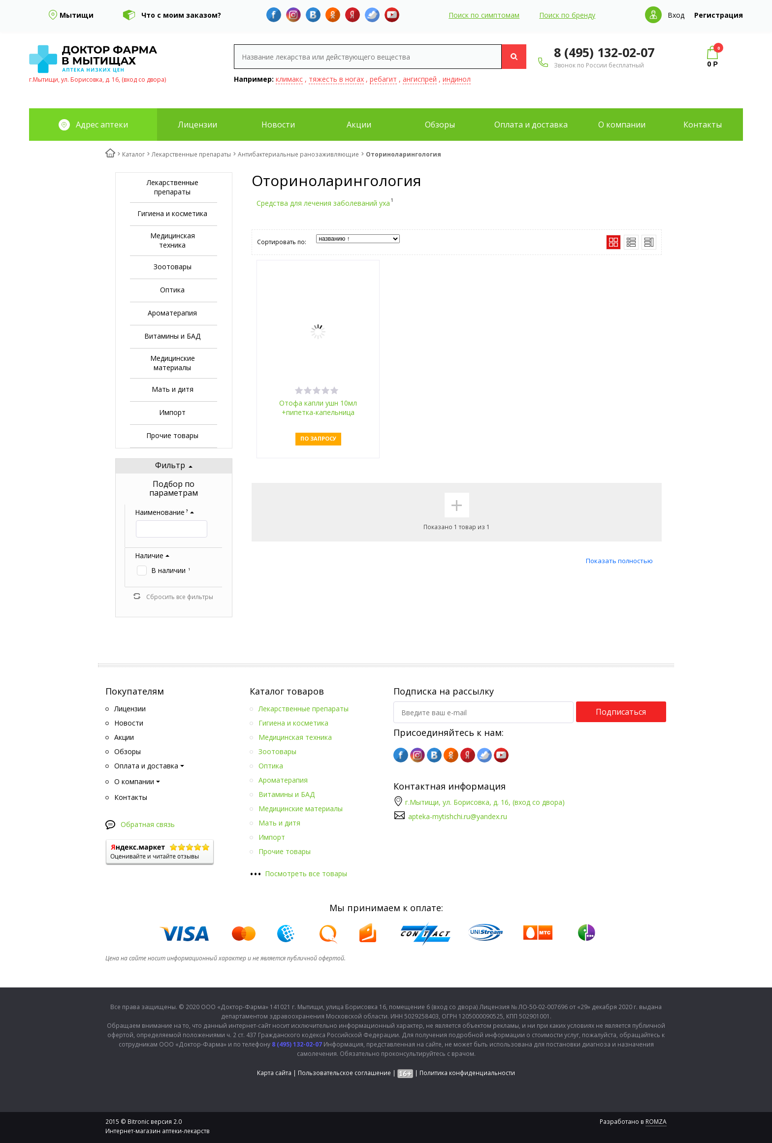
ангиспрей (420, 79)
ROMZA (656, 1121)
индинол (457, 79)
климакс (289, 79)
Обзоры (440, 124)
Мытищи (77, 15)
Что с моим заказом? (181, 15)
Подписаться (621, 711)
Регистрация (718, 15)
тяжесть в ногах (336, 79)
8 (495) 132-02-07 (604, 52)
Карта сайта (274, 1073)
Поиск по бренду (567, 15)
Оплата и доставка (531, 124)
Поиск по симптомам (484, 15)
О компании (621, 124)
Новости (278, 124)
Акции (359, 124)
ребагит (383, 79)
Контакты (702, 124)
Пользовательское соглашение (344, 1073)
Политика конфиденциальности (467, 1073)
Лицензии (197, 124)
